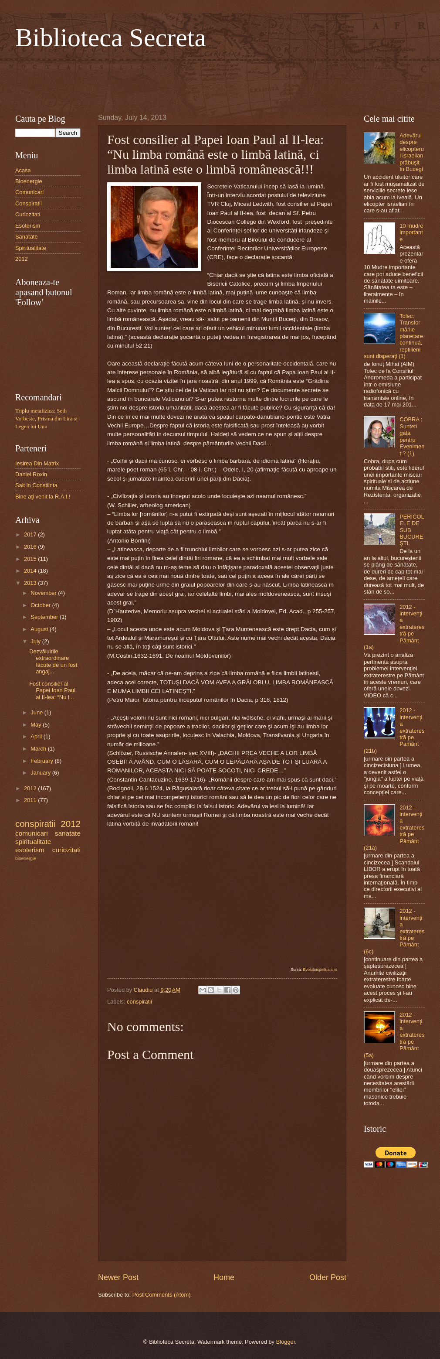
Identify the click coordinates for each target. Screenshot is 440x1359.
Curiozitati (27, 214)
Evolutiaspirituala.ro (320, 969)
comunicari (31, 833)
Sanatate (26, 236)
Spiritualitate (30, 248)
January (41, 772)
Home (223, 1277)
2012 (21, 259)
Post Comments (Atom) (161, 1294)
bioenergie (25, 858)
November (44, 593)
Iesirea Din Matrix (37, 463)
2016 (31, 546)
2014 (31, 570)
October (41, 605)
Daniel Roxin (31, 474)
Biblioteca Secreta (110, 37)
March (38, 748)
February (42, 761)
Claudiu (144, 990)
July (36, 641)
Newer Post (118, 1277)
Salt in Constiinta (36, 485)
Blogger (285, 1342)
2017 (31, 534)
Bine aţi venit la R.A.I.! (43, 496)
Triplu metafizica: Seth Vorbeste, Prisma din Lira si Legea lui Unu (46, 419)
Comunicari (29, 192)
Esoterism (27, 225)
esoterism (29, 850)
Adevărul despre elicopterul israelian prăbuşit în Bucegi (411, 152)
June (37, 712)
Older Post (327, 1277)
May (36, 724)
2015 (31, 559)
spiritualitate (33, 841)
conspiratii (139, 1001)
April (36, 736)
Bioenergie (28, 181)
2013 (31, 583)
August (40, 629)
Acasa (23, 170)
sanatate (68, 833)
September (45, 617)
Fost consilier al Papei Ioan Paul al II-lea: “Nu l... (52, 690)
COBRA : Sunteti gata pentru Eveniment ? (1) (411, 436)
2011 (31, 800)
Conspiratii (28, 203)
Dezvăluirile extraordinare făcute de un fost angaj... (53, 661)
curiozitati (66, 850)
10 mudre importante (411, 232)
